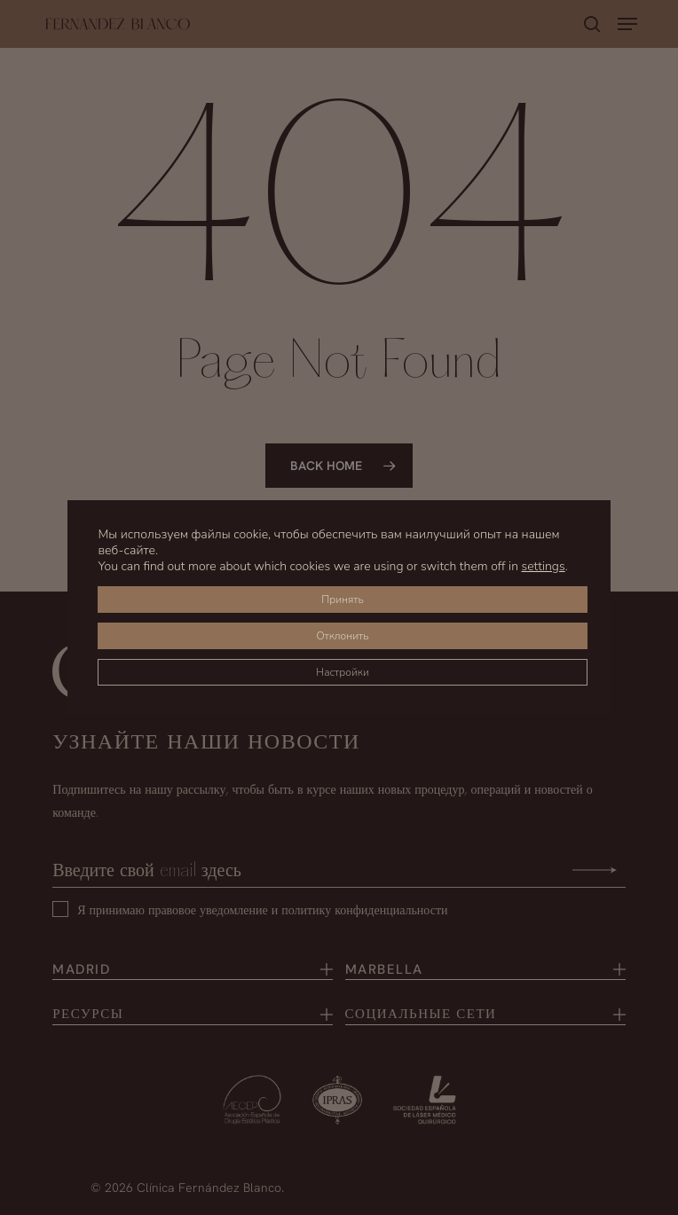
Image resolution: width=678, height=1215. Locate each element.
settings (543, 567)
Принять (342, 599)
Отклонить (342, 636)
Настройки (342, 672)
